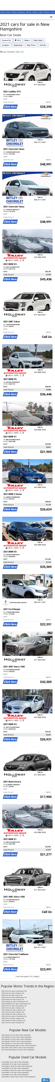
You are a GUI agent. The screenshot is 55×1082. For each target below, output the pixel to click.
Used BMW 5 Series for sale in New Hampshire (17, 1070)
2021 (18, 40)
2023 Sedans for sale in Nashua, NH (13, 1020)
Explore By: (6, 40)
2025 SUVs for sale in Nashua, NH (13, 1008)
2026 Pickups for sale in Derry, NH (13, 999)
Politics (14, 12)
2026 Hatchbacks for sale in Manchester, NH (16, 1004)
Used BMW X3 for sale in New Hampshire (15, 1062)
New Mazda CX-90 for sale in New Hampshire (16, 1041)
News (8, 12)
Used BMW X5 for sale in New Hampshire (15, 1064)
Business (21, 12)
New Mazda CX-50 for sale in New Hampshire (16, 1037)
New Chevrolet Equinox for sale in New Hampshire (18, 1050)
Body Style (38, 40)
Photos (47, 12)
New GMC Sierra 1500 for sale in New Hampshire (18, 1047)
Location (6, 45)
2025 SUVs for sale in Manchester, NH (14, 1006)
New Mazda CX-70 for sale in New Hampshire (16, 1043)
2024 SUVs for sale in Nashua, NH (13, 1012)
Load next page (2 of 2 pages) (27, 976)
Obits (41, 12)
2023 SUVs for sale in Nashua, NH (13, 1018)
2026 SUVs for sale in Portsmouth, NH (14, 991)
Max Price (31, 45)
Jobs (52, 12)
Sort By (43, 45)
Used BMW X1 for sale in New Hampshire (15, 1068)
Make (27, 40)
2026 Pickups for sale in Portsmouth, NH (15, 1001)
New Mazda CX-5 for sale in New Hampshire (16, 1035)
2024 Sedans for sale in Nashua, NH (13, 1014)
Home (3, 12)
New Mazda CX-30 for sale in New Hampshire (16, 1039)
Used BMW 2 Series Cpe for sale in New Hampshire (18, 1077)
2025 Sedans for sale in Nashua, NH (13, 1010)
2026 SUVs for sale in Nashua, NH (13, 993)
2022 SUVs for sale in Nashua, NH (13, 1022)
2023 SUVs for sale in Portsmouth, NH (14, 1016)
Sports (28, 12)
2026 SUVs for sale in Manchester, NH (14, 997)
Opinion (35, 12)
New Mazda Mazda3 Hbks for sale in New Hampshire (19, 1045)
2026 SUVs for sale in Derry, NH (12, 995)
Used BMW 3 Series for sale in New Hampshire (17, 1066)
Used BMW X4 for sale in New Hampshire (15, 1074)
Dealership (19, 45)
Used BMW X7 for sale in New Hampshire (15, 1072)
